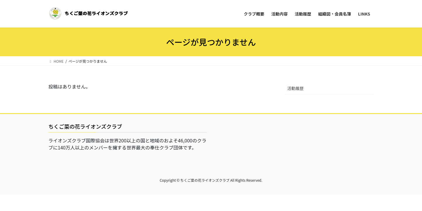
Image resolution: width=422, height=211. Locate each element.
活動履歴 (295, 88)
